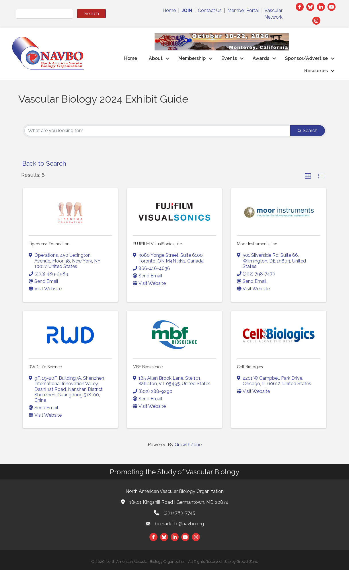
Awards (261, 58)
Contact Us (210, 10)
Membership (192, 58)
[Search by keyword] (157, 130)
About (156, 58)
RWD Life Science (45, 367)
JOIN (187, 10)
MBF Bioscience (148, 367)
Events (229, 58)
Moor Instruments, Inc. (257, 244)
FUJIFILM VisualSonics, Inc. (158, 244)
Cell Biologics (250, 367)
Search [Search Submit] (307, 130)
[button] (308, 176)
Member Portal (243, 10)
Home (169, 10)
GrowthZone (188, 444)
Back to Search (44, 163)
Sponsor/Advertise (306, 58)
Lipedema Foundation (49, 244)
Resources (316, 70)
